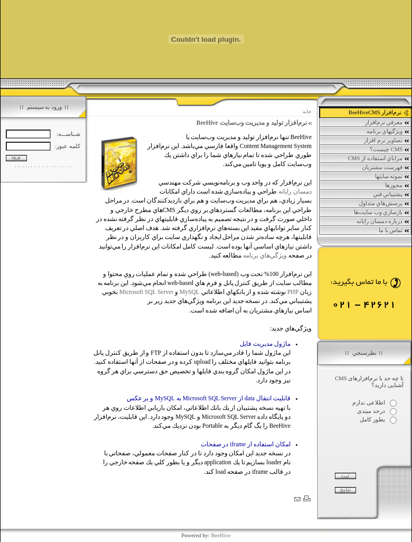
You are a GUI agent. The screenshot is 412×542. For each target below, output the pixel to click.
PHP (292, 292)
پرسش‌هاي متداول (384, 203)
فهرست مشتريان (386, 167)
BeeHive (220, 535)
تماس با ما (394, 230)
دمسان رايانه (295, 191)
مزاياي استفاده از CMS (379, 158)
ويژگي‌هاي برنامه (265, 255)
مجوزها (397, 185)
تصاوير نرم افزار (387, 140)
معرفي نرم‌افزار (387, 123)
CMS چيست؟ (390, 149)
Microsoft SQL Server (146, 292)
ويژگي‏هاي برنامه (388, 131)
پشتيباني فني (391, 194)
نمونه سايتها (392, 176)
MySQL (190, 292)
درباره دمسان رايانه (383, 221)
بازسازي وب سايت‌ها (382, 212)
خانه (307, 111)
